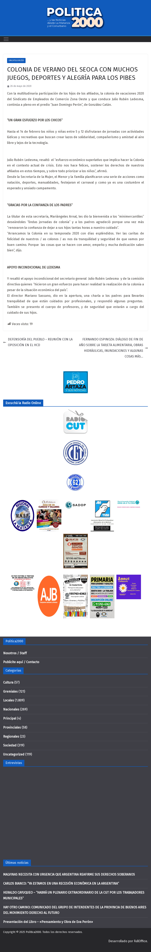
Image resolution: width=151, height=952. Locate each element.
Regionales (11, 736)
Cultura (8, 682)
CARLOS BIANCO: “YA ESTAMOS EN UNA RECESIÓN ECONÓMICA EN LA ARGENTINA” (61, 883)
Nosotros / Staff (15, 653)
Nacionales (11, 709)
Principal (9, 718)
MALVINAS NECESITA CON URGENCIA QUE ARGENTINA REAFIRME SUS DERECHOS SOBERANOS (69, 874)
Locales (8, 700)
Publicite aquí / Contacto (21, 662)
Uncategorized (16, 60)
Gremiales (10, 691)
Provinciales (12, 727)
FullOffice (140, 941)
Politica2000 (33, 932)
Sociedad (10, 745)
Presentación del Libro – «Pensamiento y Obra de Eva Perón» (48, 922)
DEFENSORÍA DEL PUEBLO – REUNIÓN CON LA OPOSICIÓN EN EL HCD (38, 342)
